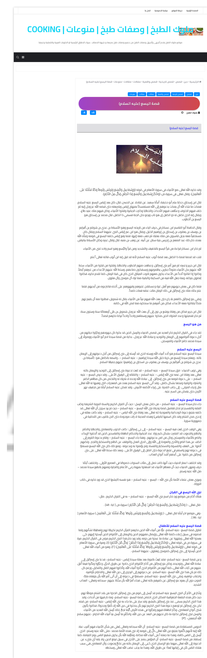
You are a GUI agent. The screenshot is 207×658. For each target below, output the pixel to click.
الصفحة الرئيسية (185, 10)
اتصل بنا (141, 10)
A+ (86, 112)
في (114, 273)
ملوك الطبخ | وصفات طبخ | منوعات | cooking (103, 29)
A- (77, 112)
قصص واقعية (156, 94)
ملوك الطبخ (185, 113)
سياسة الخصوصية (154, 10)
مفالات (144, 94)
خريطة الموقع (170, 10)
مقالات (135, 94)
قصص (182, 94)
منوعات (125, 94)
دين (190, 94)
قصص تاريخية (171, 94)
